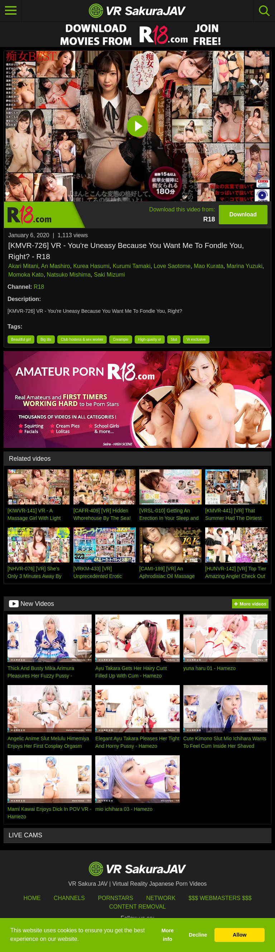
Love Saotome (172, 266)
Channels (69, 898)
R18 (39, 287)
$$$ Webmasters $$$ (220, 898)
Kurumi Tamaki (132, 266)
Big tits (45, 339)
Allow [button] (239, 935)
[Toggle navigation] (10, 10)
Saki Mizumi (109, 275)
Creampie (120, 339)
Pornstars (115, 898)
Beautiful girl (21, 339)
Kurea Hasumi (91, 266)
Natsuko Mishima (69, 275)
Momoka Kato (26, 275)
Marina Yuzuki (244, 266)
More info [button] (167, 935)
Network (160, 898)
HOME (31, 898)
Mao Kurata (208, 266)
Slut (174, 339)
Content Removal (137, 907)
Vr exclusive (196, 339)
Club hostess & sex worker (82, 339)
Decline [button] (198, 935)
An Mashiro (55, 266)
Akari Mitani (23, 266)
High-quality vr (149, 339)
